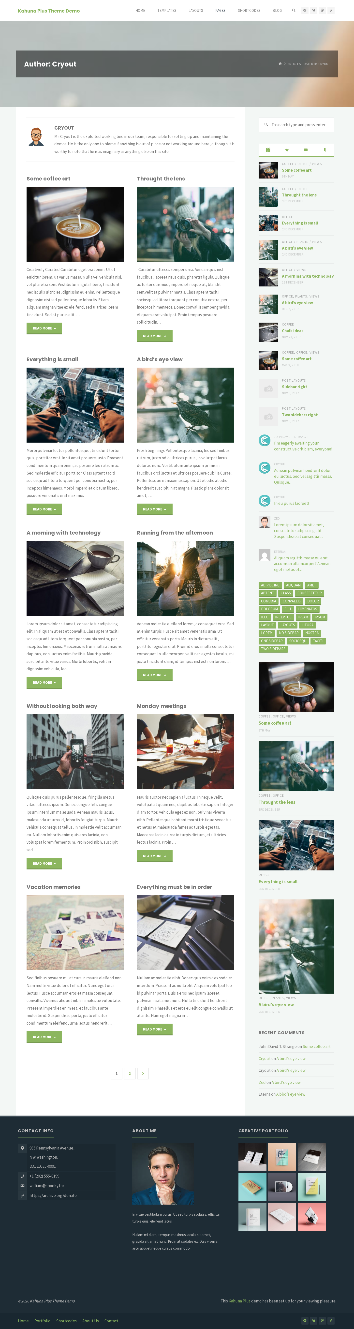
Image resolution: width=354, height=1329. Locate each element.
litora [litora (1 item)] (307, 625)
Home (23, 1321)
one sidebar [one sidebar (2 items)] (272, 641)
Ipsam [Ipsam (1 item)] (303, 617)
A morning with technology (64, 531)
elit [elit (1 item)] (288, 609)
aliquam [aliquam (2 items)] (293, 585)
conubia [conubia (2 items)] (268, 601)
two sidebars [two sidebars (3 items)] (273, 648)
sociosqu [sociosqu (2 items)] (297, 641)
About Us (90, 1321)
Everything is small (52, 358)
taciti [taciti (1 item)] (318, 641)
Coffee (288, 164)
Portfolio (42, 1321)
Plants (302, 242)
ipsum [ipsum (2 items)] (320, 617)
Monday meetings (161, 704)
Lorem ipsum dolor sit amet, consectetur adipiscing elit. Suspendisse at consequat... (299, 530)
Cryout (265, 1058)
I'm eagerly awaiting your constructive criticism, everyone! (303, 446)
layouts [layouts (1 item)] (287, 625)
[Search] (294, 10)
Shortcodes (66, 1321)
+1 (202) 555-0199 (44, 1176)
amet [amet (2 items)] (311, 585)
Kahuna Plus (240, 1301)
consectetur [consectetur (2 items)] (309, 593)
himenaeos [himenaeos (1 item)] (307, 609)
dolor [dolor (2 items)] (313, 601)
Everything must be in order (174, 884)
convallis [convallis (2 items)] (292, 601)
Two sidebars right (300, 415)
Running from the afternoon (175, 531)
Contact (111, 1321)
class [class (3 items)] (286, 593)
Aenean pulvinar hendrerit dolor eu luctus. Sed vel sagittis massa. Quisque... (303, 476)
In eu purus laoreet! (291, 503)
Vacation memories (54, 884)
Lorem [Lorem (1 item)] (266, 632)
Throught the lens (161, 178)
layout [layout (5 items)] (267, 625)
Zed (262, 1082)
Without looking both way (62, 704)
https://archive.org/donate (53, 1195)
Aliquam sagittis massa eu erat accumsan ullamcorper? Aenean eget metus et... (302, 563)
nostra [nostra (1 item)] (312, 632)
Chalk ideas (292, 330)
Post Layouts (294, 380)
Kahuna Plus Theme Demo (49, 10)
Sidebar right (294, 386)
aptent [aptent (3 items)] (267, 593)
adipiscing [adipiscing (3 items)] (270, 585)
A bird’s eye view (160, 358)
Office (303, 164)
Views (317, 164)
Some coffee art (49, 178)
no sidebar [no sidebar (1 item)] (289, 632)
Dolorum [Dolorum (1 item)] (269, 609)
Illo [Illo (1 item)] (264, 617)
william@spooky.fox (47, 1185)
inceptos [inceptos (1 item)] (283, 617)
